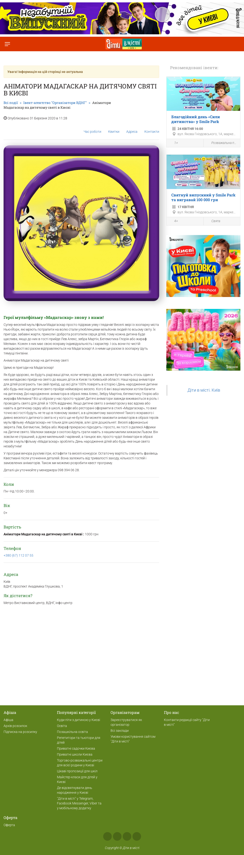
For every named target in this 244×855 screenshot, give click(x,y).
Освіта (62, 726)
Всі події (11, 102)
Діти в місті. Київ (204, 390)
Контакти (151, 127)
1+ (173, 143)
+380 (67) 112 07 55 (18, 555)
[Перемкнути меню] (7, 44)
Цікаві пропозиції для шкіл (77, 771)
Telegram (127, 836)
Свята (213, 221)
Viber (136, 836)
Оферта (9, 825)
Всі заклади (120, 730)
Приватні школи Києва (74, 754)
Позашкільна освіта (72, 732)
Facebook (107, 836)
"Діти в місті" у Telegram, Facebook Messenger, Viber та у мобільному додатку (79, 803)
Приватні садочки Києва (76, 748)
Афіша (8, 720)
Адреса (131, 127)
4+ (173, 221)
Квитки (113, 127)
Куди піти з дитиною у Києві (78, 720)
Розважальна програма (222, 143)
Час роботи (92, 127)
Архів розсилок (15, 726)
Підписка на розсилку (20, 732)
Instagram (117, 836)
